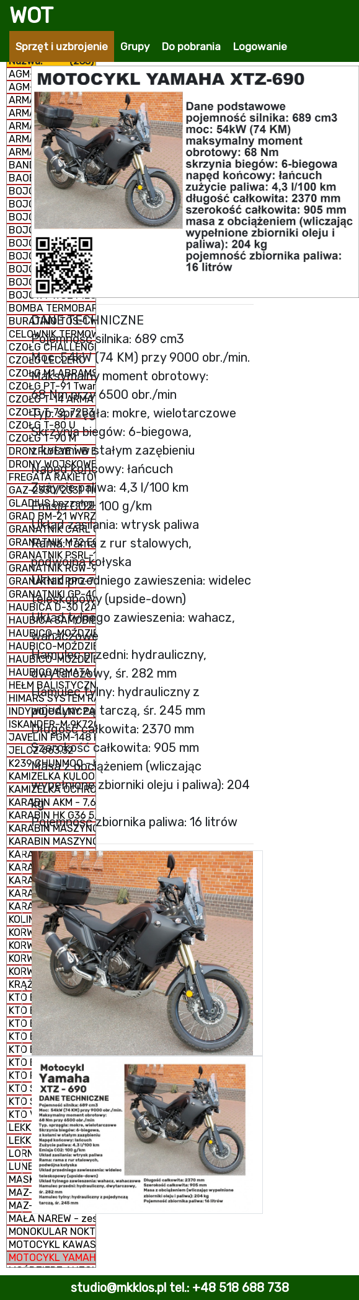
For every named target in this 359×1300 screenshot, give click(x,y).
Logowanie (260, 46)
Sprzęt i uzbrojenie (62, 46)
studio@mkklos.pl (118, 1287)
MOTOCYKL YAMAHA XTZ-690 (52, 1257)
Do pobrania (191, 46)
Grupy (134, 46)
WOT (31, 15)
